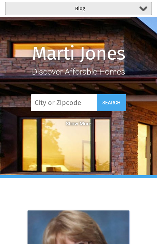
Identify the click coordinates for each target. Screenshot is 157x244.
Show (78, 123)
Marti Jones (78, 53)
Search (111, 102)
